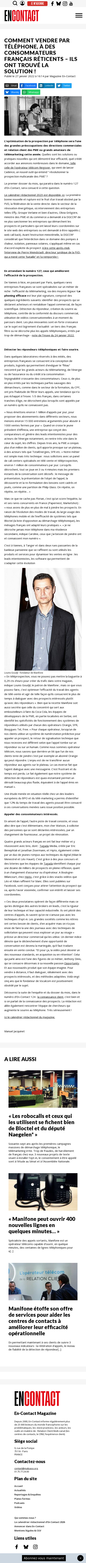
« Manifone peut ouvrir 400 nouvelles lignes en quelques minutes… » (42, 1225)
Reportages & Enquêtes (27, 1494)
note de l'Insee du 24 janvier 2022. (53, 335)
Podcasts (19, 1503)
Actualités (20, 1490)
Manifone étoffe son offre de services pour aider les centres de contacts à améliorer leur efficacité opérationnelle (41, 1320)
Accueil (18, 1486)
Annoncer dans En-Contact (29, 1526)
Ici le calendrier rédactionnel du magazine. (29, 1017)
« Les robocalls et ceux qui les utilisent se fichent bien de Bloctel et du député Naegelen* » (41, 1125)
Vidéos (18, 1507)
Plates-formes (22, 1498)
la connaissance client (50, 997)
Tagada (44, 846)
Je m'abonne (37, 3)
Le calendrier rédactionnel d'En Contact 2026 (39, 1522)
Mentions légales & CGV (27, 1530)
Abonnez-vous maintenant (44, 1558)
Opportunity (71, 963)
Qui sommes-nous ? (25, 1517)
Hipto (28, 877)
